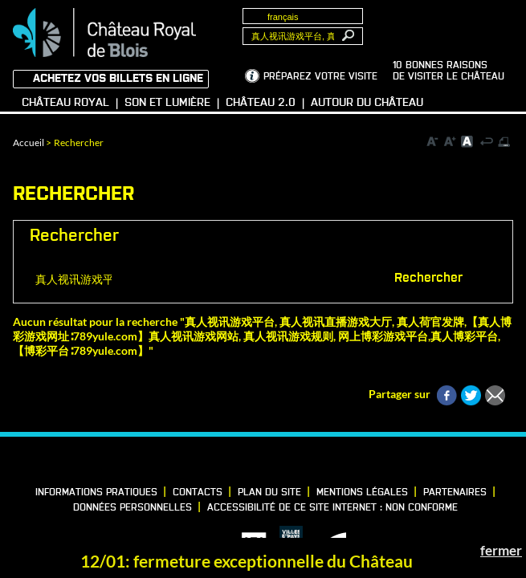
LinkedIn (237, 462)
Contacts (197, 493)
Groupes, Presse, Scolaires (443, 25)
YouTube (319, 462)
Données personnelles (132, 508)
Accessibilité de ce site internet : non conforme (332, 508)
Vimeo (265, 462)
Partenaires (455, 493)
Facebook (210, 462)
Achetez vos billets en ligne (118, 78)
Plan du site (269, 493)
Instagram (292, 462)
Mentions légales (362, 493)
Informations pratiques (96, 493)
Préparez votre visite (320, 77)
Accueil (28, 142)
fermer (501, 550)
